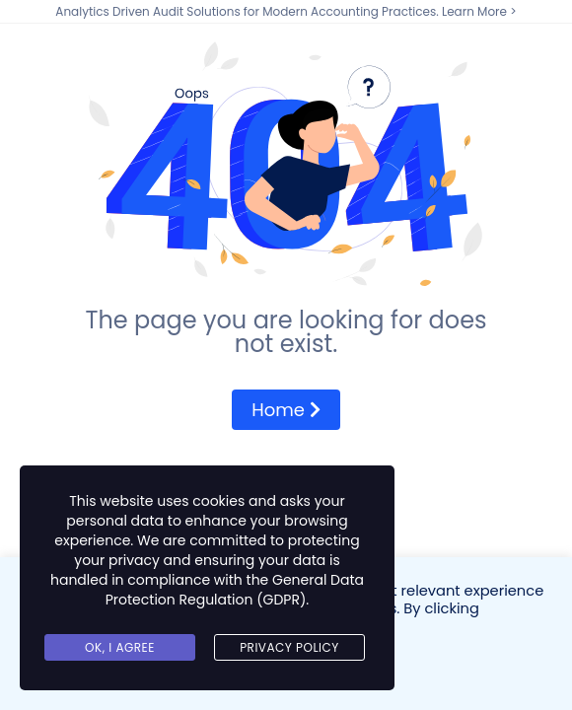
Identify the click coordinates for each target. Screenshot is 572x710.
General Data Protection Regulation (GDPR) (235, 589)
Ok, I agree (120, 647)
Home (285, 409)
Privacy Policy (289, 647)
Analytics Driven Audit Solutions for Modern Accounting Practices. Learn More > (285, 11)
